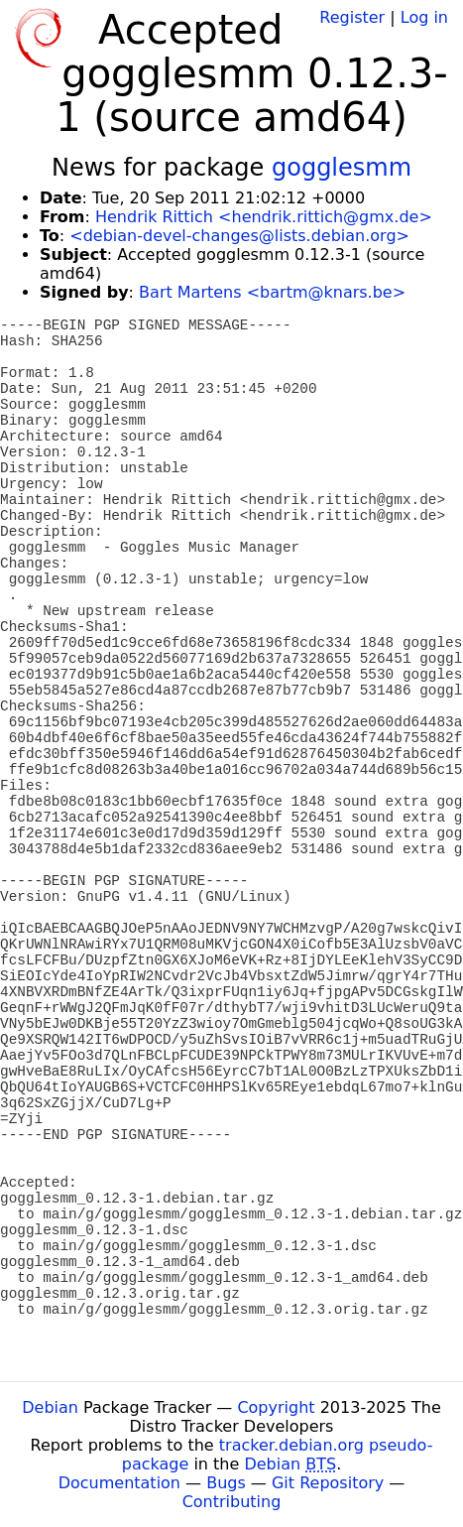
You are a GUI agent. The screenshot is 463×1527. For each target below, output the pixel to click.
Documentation (119, 1482)
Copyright (275, 1407)
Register (352, 17)
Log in (424, 17)
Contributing (232, 1501)
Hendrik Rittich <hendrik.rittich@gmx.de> (263, 216)
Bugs (226, 1482)
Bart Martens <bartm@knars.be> (272, 292)
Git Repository (328, 1482)
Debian (50, 1407)
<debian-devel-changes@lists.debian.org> (239, 235)
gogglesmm (341, 168)
